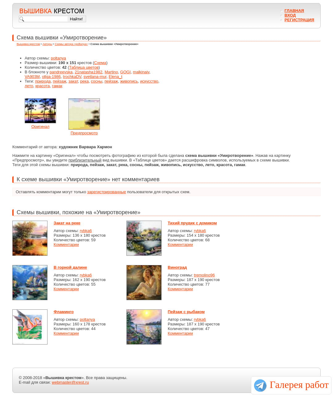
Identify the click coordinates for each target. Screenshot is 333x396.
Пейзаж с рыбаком (186, 311)
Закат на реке (67, 223)
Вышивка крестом (28, 44)
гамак (57, 86)
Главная (294, 10)
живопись (129, 81)
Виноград (177, 267)
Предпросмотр (84, 133)
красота (42, 86)
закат (73, 81)
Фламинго (64, 311)
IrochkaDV (72, 76)
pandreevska (61, 72)
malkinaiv (141, 72)
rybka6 (86, 230)
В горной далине (70, 267)
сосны (96, 81)
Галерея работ (299, 384)
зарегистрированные (106, 192)
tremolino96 (204, 275)
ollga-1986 (51, 76)
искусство (149, 81)
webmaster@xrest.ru (70, 382)
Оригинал (40, 126)
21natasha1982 (88, 72)
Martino (111, 72)
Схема (100, 62)
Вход (290, 15)
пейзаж (59, 81)
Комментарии (66, 244)
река (84, 81)
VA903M (32, 76)
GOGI (125, 72)
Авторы (47, 44)
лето (29, 86)
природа (43, 81)
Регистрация (299, 20)
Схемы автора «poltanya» (71, 44)
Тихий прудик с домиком (192, 223)
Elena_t (115, 76)
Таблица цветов (84, 67)
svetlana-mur (95, 76)
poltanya (58, 58)
